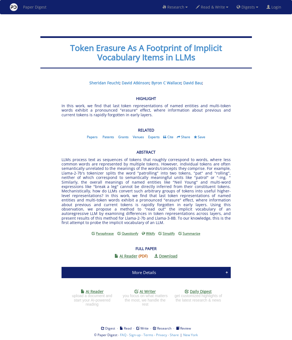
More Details (144, 272)
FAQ (123, 335)
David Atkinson (135, 82)
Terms (148, 335)
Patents (108, 137)
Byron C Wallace (166, 82)
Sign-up (135, 335)
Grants (123, 137)
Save (201, 137)
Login (274, 7)
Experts (154, 137)
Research (175, 7)
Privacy (161, 335)
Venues (138, 137)
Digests (247, 7)
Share (185, 137)
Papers (92, 137)
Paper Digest (28, 7)
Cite (170, 137)
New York (190, 335)
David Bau (192, 82)
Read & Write (212, 7)
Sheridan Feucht (104, 82)
